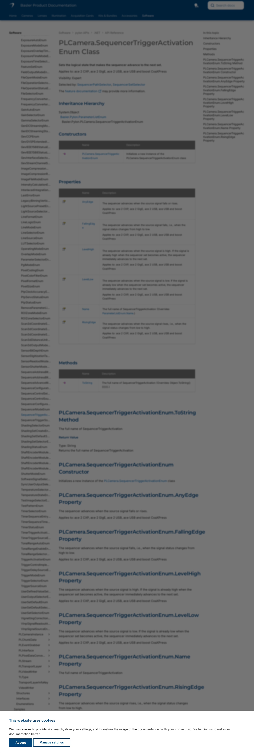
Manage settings (51, 742)
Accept (20, 742)
